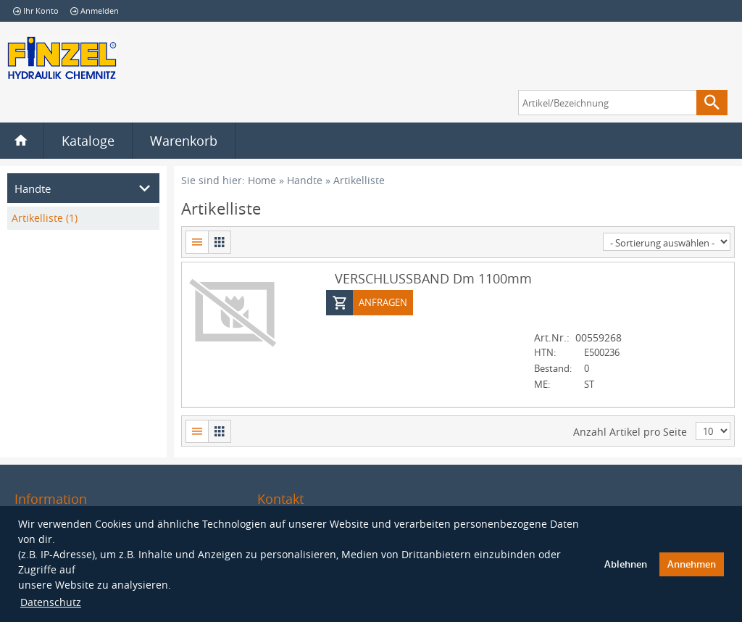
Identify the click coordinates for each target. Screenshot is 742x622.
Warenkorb (183, 140)
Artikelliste (359, 180)
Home (262, 180)
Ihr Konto (36, 10)
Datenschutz (50, 602)
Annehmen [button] (691, 564)
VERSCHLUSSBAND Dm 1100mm (433, 277)
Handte (304, 180)
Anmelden (94, 10)
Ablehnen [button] (625, 564)
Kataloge (88, 140)
